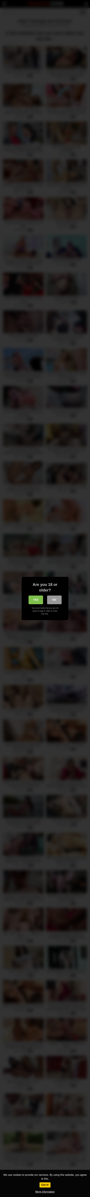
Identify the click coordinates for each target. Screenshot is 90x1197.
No (54, 599)
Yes (35, 599)
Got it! (45, 1184)
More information (45, 1191)
